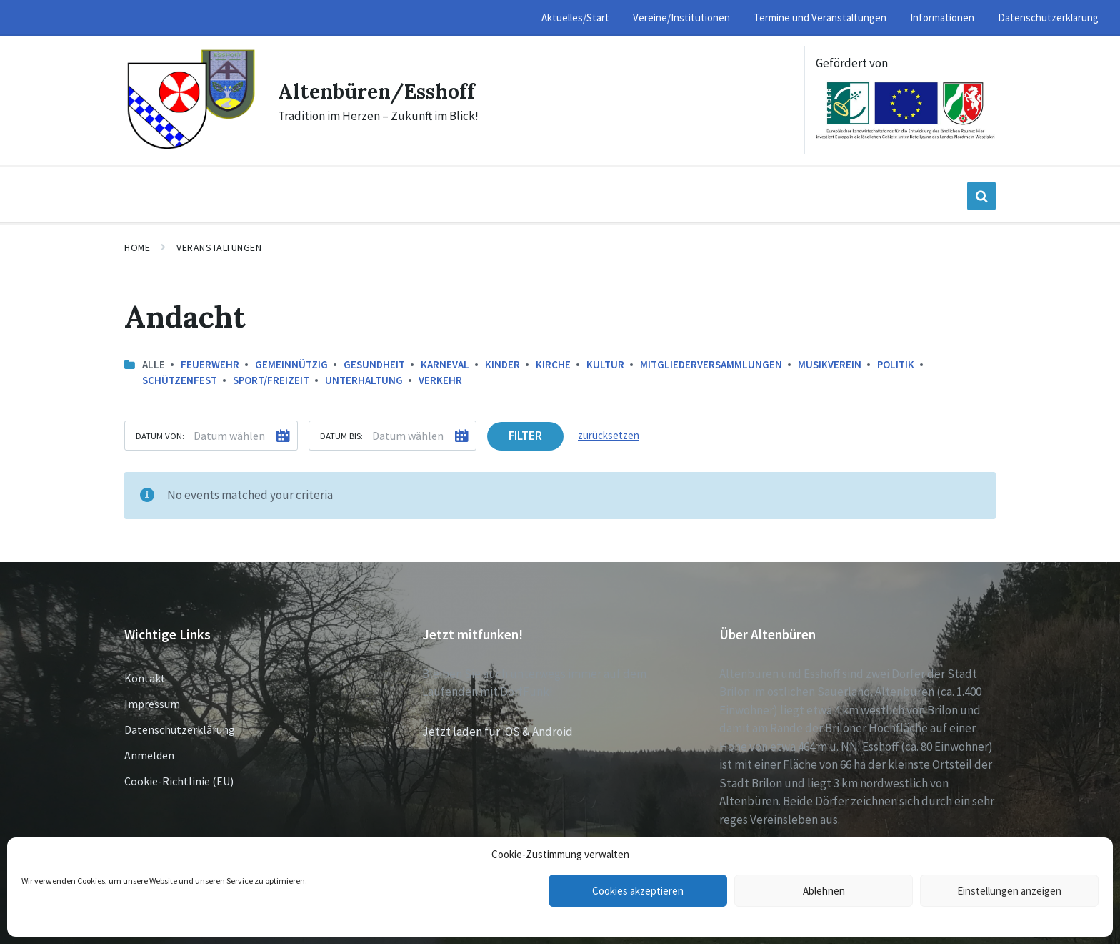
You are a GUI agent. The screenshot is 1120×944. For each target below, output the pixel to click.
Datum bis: (341, 435)
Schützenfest (179, 380)
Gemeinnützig (291, 364)
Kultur (605, 364)
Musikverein (829, 364)
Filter (525, 435)
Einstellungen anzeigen (1009, 891)
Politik (895, 364)
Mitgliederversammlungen (711, 364)
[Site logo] (190, 147)
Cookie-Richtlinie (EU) (179, 781)
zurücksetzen (608, 435)
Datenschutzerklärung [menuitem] (1048, 17)
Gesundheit (374, 364)
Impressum (152, 704)
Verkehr (440, 380)
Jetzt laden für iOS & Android (497, 731)
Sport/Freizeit (271, 380)
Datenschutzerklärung (179, 729)
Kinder (502, 364)
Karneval (445, 364)
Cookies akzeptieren (638, 891)
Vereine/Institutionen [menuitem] (681, 17)
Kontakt (145, 678)
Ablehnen (824, 891)
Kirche (553, 364)
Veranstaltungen (218, 247)
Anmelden (149, 755)
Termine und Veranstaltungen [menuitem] (820, 17)
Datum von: (160, 435)
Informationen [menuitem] (942, 17)
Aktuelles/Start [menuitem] (575, 17)
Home (137, 247)
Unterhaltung (364, 380)
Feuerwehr (210, 364)
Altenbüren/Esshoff (382, 90)
